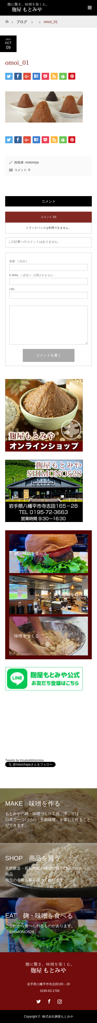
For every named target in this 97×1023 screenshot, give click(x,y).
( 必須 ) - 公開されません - (32, 275)
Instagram (59, 1000)
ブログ (21, 22)
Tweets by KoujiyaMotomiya (24, 760)
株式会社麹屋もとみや (57, 1016)
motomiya (32, 162)
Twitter (38, 1000)
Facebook (49, 1000)
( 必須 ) (18, 261)
